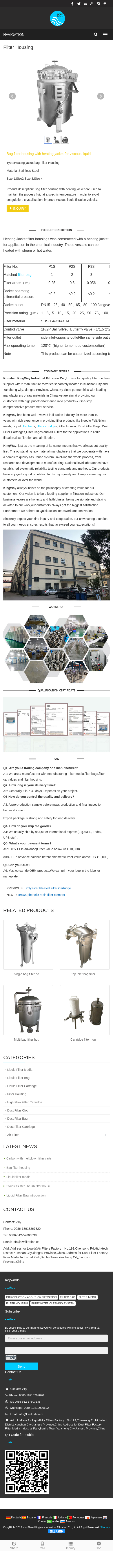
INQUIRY (17, 208)
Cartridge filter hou (83, 1039)
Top (99, 1545)
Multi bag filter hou (26, 1039)
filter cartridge (46, 426)
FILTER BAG (67, 1297)
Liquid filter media (18, 1177)
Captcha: (10, 1343)
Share (14, 1545)
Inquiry (70, 1545)
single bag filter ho (26, 974)
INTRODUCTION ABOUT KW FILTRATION (31, 1297)
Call (42, 1545)
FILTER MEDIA (87, 1297)
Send (21, 1366)
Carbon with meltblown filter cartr (28, 1158)
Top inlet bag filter (83, 974)
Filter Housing (16, 1094)
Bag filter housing (18, 1167)
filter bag (24, 275)
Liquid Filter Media (19, 1069)
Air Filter (13, 1135)
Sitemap (105, 1527)
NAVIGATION (13, 35)
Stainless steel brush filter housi (28, 1186)
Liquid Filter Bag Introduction (26, 1195)
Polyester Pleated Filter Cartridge (48, 888)
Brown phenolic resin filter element (41, 895)
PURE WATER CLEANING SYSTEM (53, 1303)
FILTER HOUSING (17, 1303)
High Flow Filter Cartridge (24, 1102)
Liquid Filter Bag (18, 1078)
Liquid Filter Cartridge (22, 1086)
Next (100, 96)
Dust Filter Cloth (18, 1110)
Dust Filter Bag (17, 1118)
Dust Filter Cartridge (21, 1126)
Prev (12, 96)
